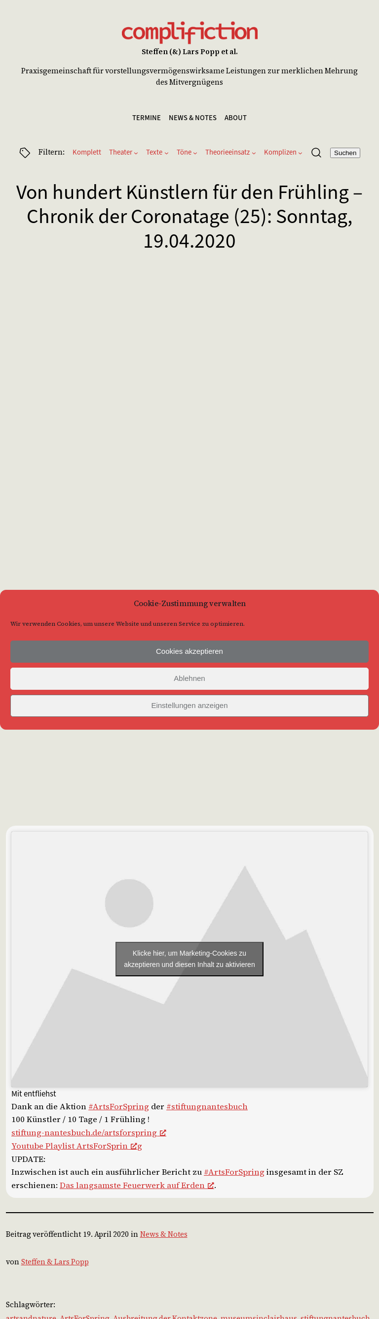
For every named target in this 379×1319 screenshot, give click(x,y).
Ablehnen (189, 678)
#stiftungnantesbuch (207, 1106)
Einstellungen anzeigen (189, 705)
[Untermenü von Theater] (136, 153)
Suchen (345, 153)
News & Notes (164, 1234)
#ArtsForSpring (118, 1106)
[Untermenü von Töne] (195, 153)
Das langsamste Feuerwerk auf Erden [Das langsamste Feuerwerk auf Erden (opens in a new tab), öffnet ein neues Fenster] (137, 1185)
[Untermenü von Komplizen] (300, 153)
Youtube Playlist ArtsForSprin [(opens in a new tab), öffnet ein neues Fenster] (74, 1146)
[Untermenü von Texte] (166, 153)
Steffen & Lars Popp (55, 1262)
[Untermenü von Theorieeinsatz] (254, 153)
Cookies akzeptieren (189, 651)
